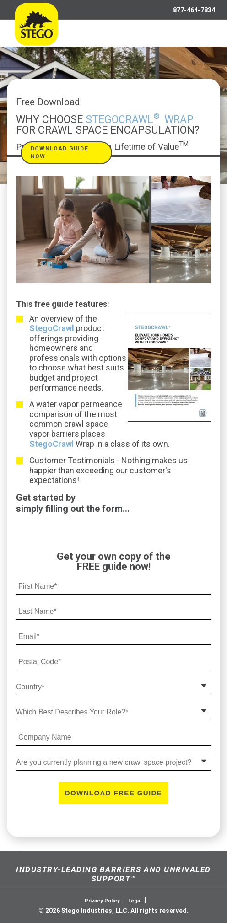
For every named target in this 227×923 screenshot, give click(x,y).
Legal (134, 901)
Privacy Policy (102, 901)
